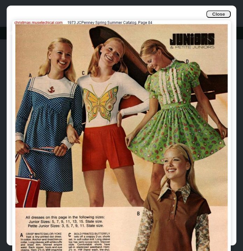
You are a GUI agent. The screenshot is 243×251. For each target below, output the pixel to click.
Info (11, 33)
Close (218, 14)
